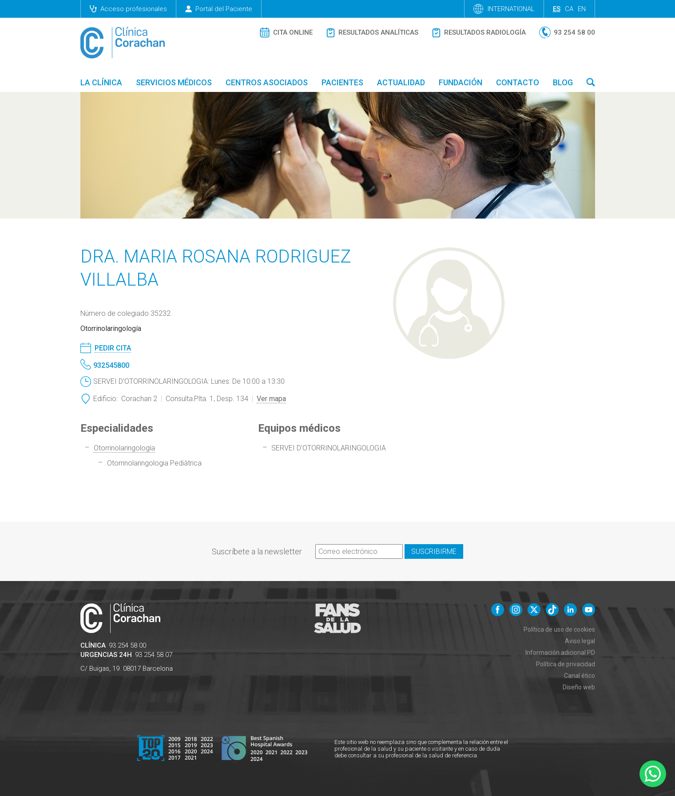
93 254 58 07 (153, 655)
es (556, 9)
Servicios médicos (174, 82)
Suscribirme (434, 551)
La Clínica (101, 82)
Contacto (517, 82)
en (582, 9)
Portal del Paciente (218, 9)
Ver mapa (271, 398)
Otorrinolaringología (124, 448)
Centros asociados (267, 82)
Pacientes (342, 82)
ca (569, 9)
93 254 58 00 (127, 645)
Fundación (460, 82)
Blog (563, 82)
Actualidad (401, 82)
